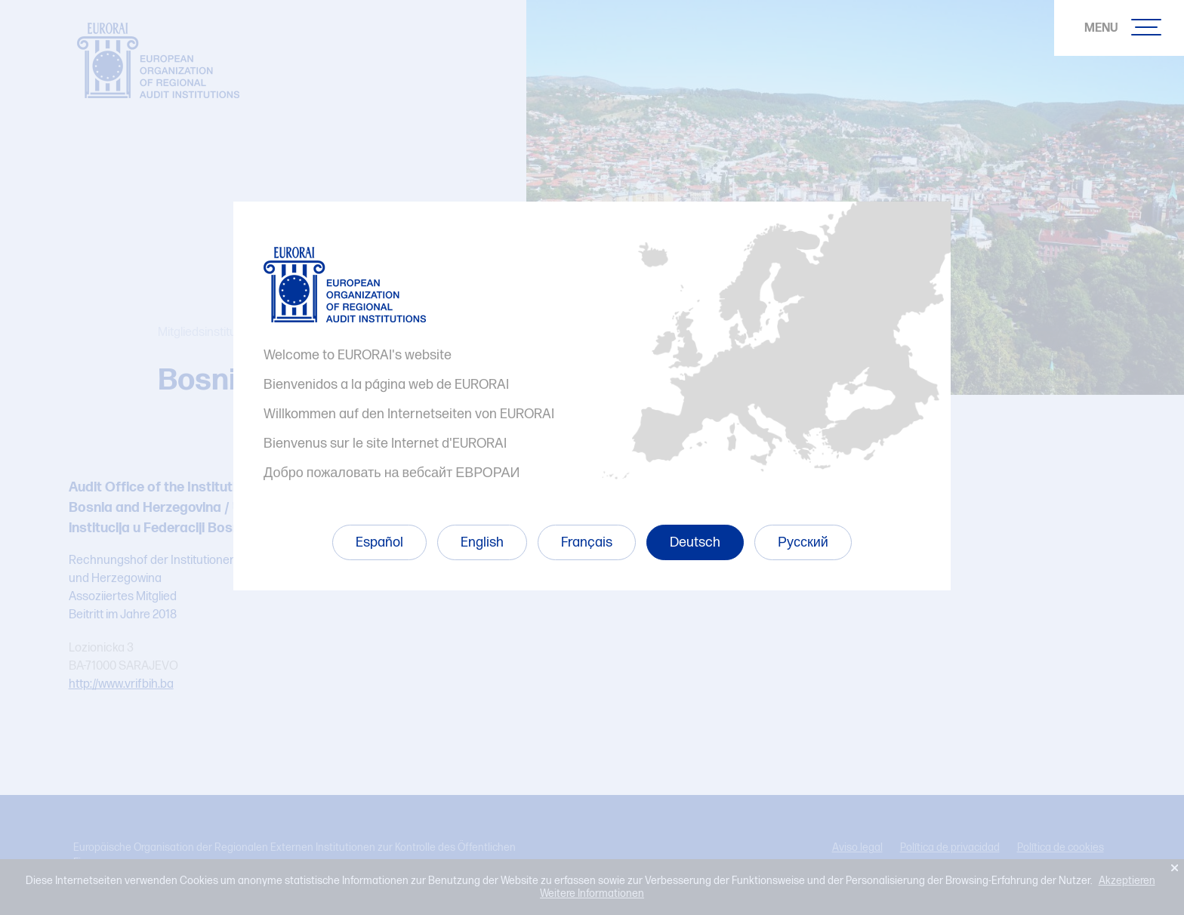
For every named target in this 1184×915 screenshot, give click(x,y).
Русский (803, 542)
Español (379, 542)
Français (586, 542)
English (482, 542)
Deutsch (695, 542)
